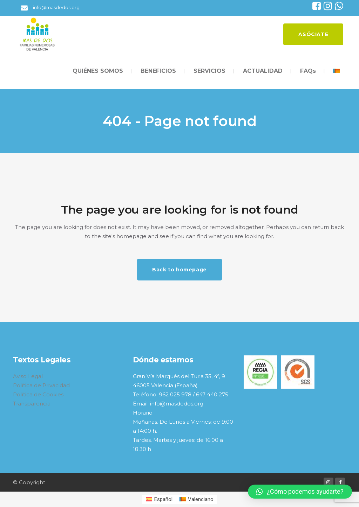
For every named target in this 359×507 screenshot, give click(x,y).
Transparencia (31, 403)
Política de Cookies (38, 394)
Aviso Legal (28, 376)
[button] (300, 492)
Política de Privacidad (41, 385)
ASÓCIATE (307, 34)
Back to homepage (179, 269)
